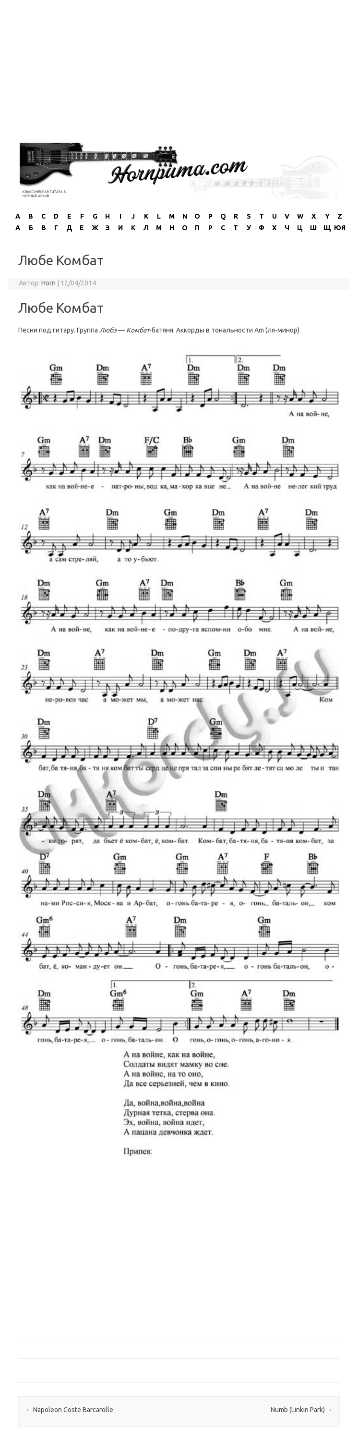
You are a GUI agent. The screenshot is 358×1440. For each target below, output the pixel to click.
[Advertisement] (179, 67)
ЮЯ (340, 228)
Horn (48, 283)
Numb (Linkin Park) (302, 1410)
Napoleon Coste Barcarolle (69, 1410)
